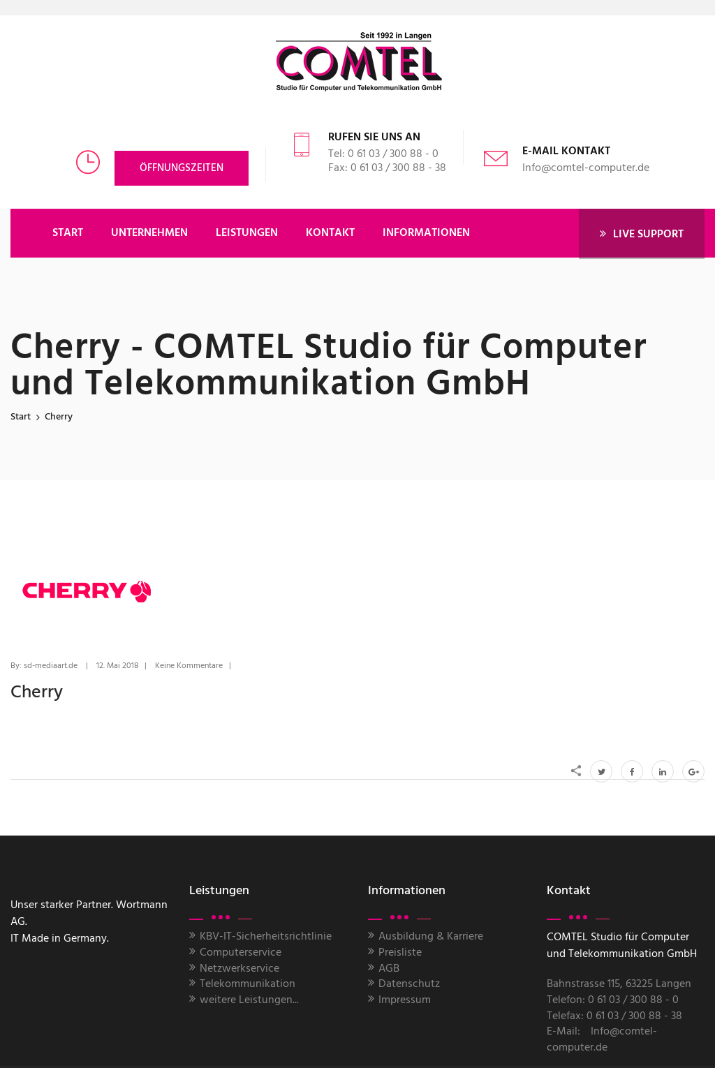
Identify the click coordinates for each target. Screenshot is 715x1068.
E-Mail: (563, 1032)
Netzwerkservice (239, 969)
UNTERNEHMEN (149, 233)
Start (20, 417)
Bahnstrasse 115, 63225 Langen (619, 984)
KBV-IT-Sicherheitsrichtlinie (266, 937)
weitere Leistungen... (249, 1000)
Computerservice (240, 953)
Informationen (426, 233)
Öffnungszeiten (181, 168)
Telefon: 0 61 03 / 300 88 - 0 (613, 1000)
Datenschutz (409, 984)
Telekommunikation (247, 984)
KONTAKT (330, 233)
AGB (388, 969)
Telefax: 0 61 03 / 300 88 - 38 (614, 1016)
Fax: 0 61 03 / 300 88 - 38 (387, 168)
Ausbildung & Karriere (430, 937)
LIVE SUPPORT (642, 234)
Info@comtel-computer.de (585, 168)
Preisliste (400, 953)
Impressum (404, 1000)
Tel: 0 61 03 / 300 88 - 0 (383, 154)
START (67, 233)
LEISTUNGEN (247, 233)
